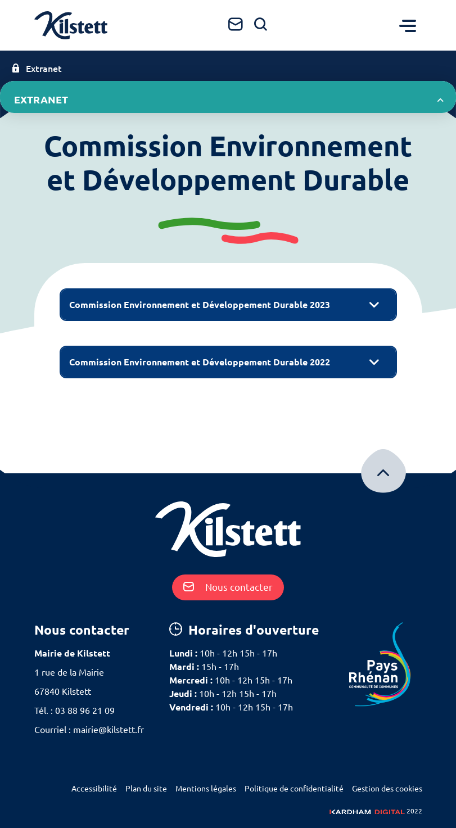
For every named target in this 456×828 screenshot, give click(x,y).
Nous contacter (228, 587)
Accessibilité (94, 788)
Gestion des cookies (387, 788)
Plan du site (146, 788)
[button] (228, 304)
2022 (375, 811)
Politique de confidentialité (294, 788)
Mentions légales (205, 788)
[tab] (228, 304)
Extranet (36, 69)
